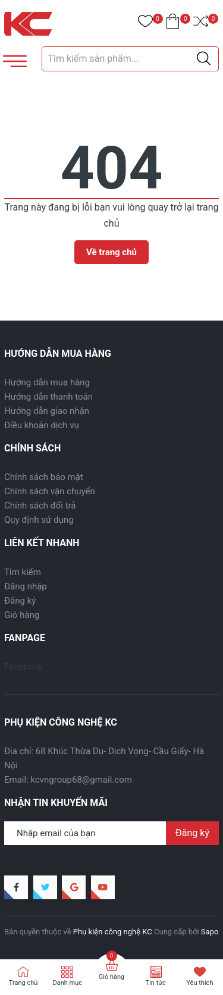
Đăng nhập (25, 586)
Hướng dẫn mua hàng (47, 382)
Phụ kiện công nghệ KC (112, 931)
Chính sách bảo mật (43, 477)
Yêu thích (199, 983)
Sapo (210, 931)
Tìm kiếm (22, 572)
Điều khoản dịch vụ (41, 425)
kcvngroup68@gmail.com (81, 779)
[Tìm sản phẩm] (130, 59)
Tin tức (156, 983)
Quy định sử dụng (38, 519)
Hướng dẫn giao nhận (46, 411)
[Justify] (203, 59)
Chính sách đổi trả (40, 505)
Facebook (23, 666)
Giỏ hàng (21, 615)
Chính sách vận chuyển (49, 491)
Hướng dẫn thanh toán (48, 396)
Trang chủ (23, 983)
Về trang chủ (111, 252)
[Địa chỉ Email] (111, 833)
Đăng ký (20, 600)
